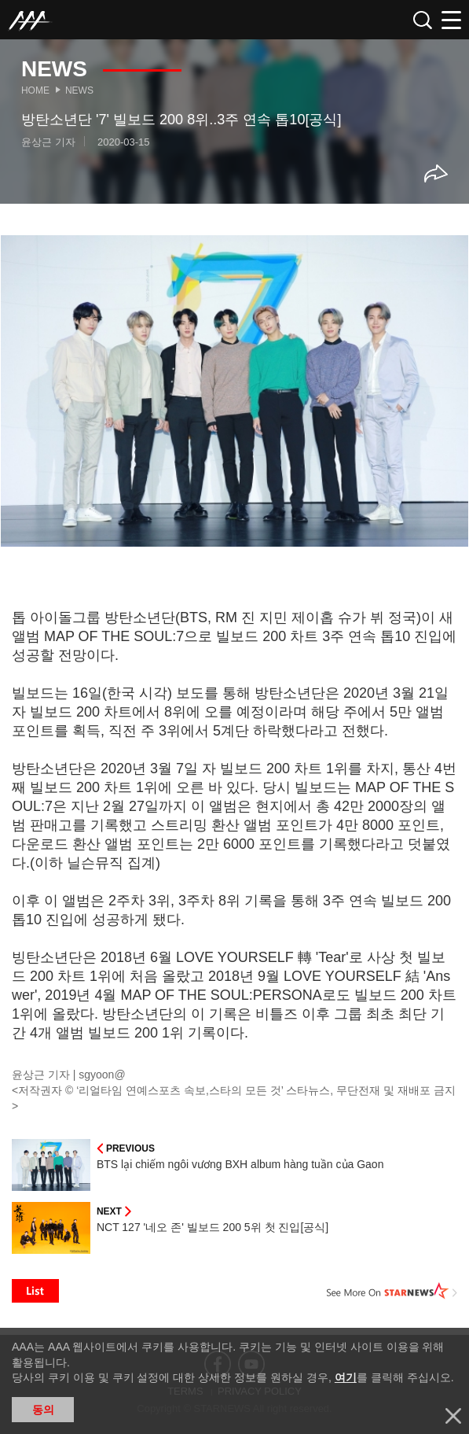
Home (35, 90)
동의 (43, 1409)
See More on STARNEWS (392, 1291)
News (79, 90)
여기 (346, 1377)
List (35, 1291)
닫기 (453, 1416)
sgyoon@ (102, 1074)
